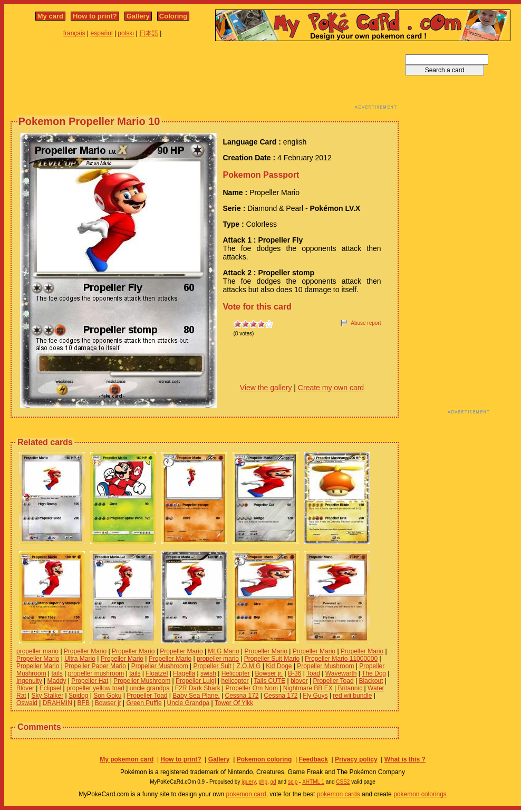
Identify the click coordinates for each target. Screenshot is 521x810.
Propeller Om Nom (252, 688)
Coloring (173, 16)
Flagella (184, 673)
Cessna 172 (241, 695)
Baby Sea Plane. (195, 695)
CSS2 (343, 782)
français (74, 33)
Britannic (350, 688)
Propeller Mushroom (159, 666)
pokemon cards (338, 794)
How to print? (95, 16)
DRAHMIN (57, 703)
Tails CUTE (269, 680)
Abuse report (366, 323)
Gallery (138, 16)
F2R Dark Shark (197, 688)
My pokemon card (126, 759)
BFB (84, 703)
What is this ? (405, 759)
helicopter (235, 680)
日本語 (148, 33)
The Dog (374, 673)
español (102, 33)
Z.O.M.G (248, 666)
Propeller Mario (85, 651)
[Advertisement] (205, 78)
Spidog (78, 695)
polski (126, 33)
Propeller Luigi (196, 680)
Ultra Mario (79, 658)
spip (292, 782)
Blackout (371, 680)
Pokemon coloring (264, 759)
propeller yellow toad (95, 688)
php (262, 782)
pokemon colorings (420, 794)
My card (50, 16)
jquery (249, 782)
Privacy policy (356, 759)
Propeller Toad (333, 680)
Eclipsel (50, 688)
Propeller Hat (89, 680)
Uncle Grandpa (188, 703)
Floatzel (157, 673)
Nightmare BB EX (308, 688)
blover (299, 680)
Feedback (312, 759)
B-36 (294, 673)
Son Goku (107, 695)
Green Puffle (144, 703)
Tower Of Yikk (234, 703)
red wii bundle (352, 695)
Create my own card (331, 387)
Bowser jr (108, 703)
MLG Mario (223, 651)
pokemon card (246, 794)
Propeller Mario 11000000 (341, 658)
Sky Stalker (47, 695)
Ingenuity (29, 680)
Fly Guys (315, 695)
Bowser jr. (269, 673)
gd (273, 782)
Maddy (56, 680)
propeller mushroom (96, 673)
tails (56, 673)
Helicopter (235, 673)
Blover (25, 688)
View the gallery (266, 387)
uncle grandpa (150, 688)
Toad (313, 673)
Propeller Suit (212, 666)
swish (208, 673)
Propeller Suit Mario (272, 658)
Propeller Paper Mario (95, 666)
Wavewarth (341, 673)
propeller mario (37, 651)
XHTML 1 (313, 782)
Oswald (26, 703)
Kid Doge (279, 666)
